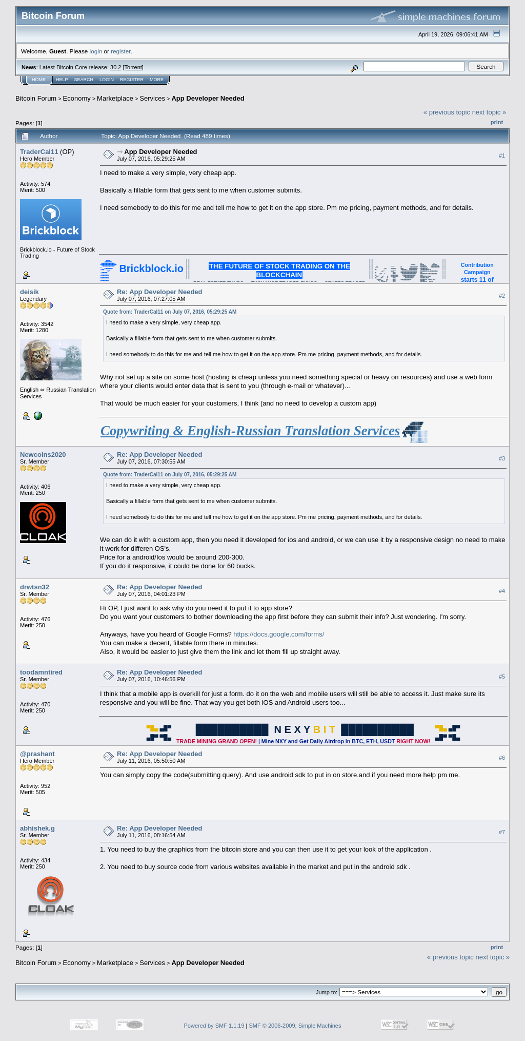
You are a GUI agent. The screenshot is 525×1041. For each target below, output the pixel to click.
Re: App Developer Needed (159, 292)
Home (39, 79)
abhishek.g (37, 828)
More (157, 79)
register (120, 51)
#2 (502, 296)
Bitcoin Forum (35, 98)
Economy (77, 98)
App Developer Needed (207, 98)
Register (132, 79)
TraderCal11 (39, 152)
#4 (502, 591)
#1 (502, 155)
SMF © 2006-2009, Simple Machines (295, 1026)
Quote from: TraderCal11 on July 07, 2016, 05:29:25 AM (169, 312)
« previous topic (446, 112)
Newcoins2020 (43, 454)
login (96, 51)
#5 (502, 676)
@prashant (37, 754)
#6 (502, 758)
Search (84, 79)
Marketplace (115, 98)
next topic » (489, 112)
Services (152, 98)
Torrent (133, 67)
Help (62, 79)
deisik (29, 292)
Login (106, 79)
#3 (502, 458)
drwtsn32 (34, 587)
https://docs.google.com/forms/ (278, 634)
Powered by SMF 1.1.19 (214, 1026)
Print (497, 122)
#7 (502, 832)
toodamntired (41, 672)
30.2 (115, 67)
